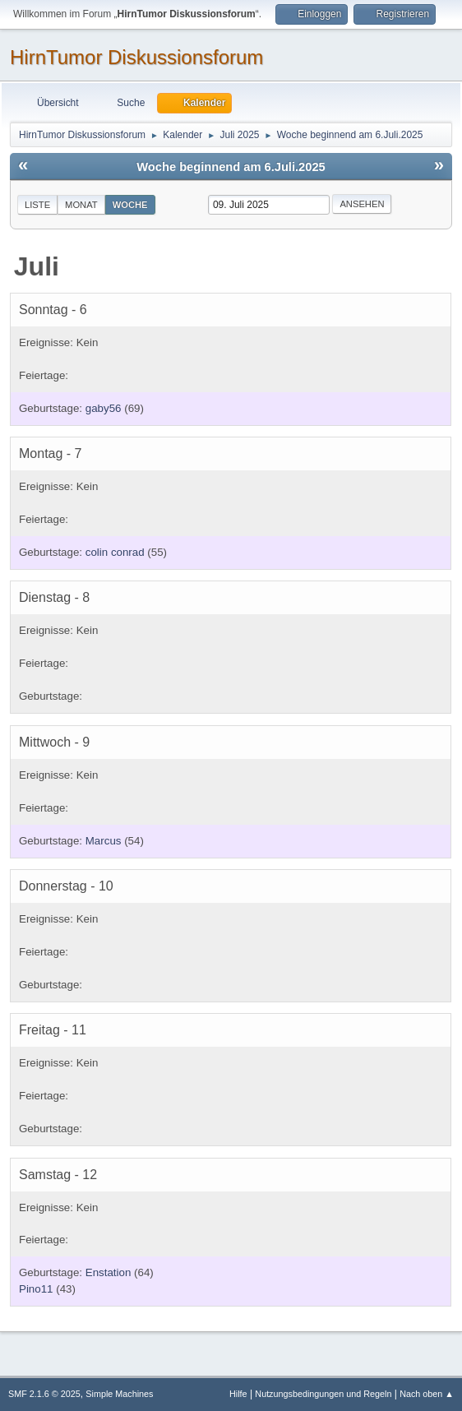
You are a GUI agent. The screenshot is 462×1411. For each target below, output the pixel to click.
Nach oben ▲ (427, 1394)
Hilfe (238, 1394)
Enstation (108, 1272)
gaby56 (103, 408)
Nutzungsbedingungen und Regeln (323, 1394)
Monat (81, 205)
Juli (36, 266)
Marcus (103, 841)
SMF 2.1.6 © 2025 (44, 1394)
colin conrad (115, 552)
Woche (130, 205)
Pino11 (36, 1289)
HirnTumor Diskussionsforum (136, 57)
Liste (37, 205)
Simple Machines (119, 1394)
